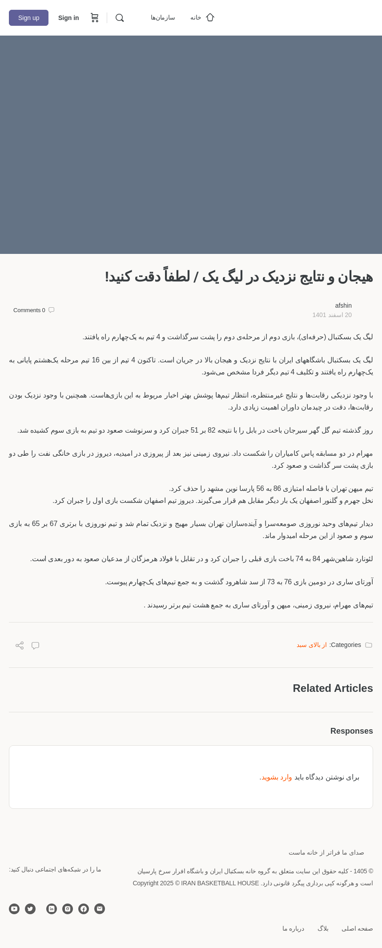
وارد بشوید (276, 777)
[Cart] (94, 18)
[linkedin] (51, 909)
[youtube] (14, 909)
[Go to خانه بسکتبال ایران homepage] (306, 17)
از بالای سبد (312, 644)
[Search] (120, 17)
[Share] (19, 647)
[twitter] (30, 909)
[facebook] (83, 909)
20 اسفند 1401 (332, 314)
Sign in (68, 17)
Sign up (28, 17)
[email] (99, 909)
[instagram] (67, 909)
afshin (343, 305)
